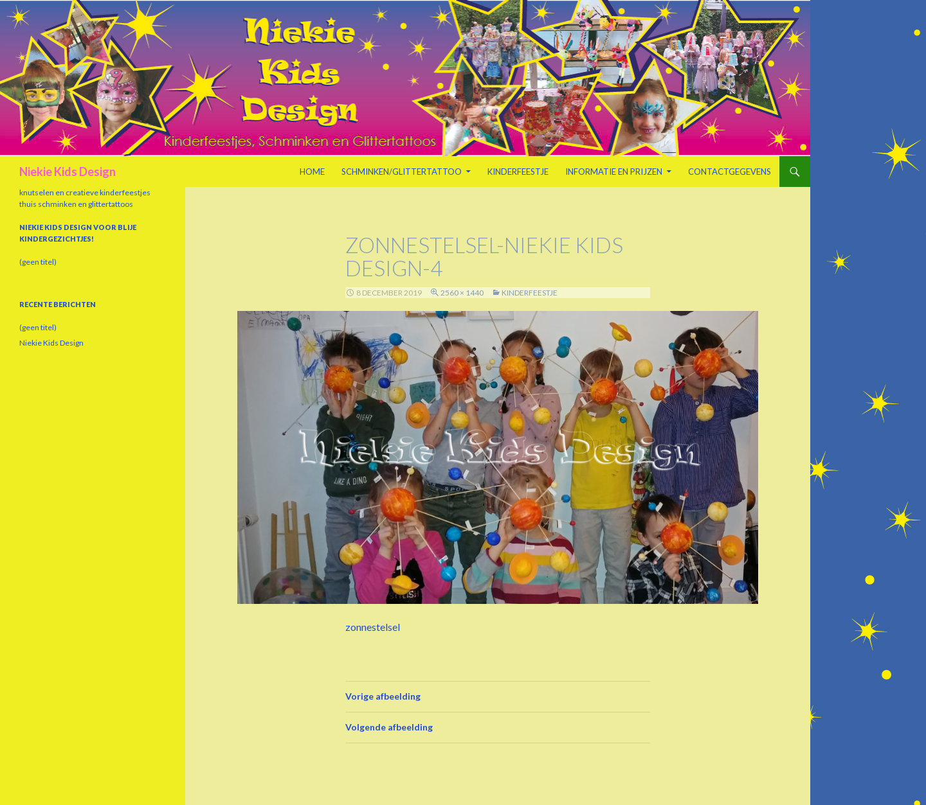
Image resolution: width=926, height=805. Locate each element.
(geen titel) (38, 262)
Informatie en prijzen (613, 171)
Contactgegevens (729, 171)
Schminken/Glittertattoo (401, 171)
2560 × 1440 (462, 292)
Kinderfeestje (518, 171)
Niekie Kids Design (67, 171)
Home (312, 171)
